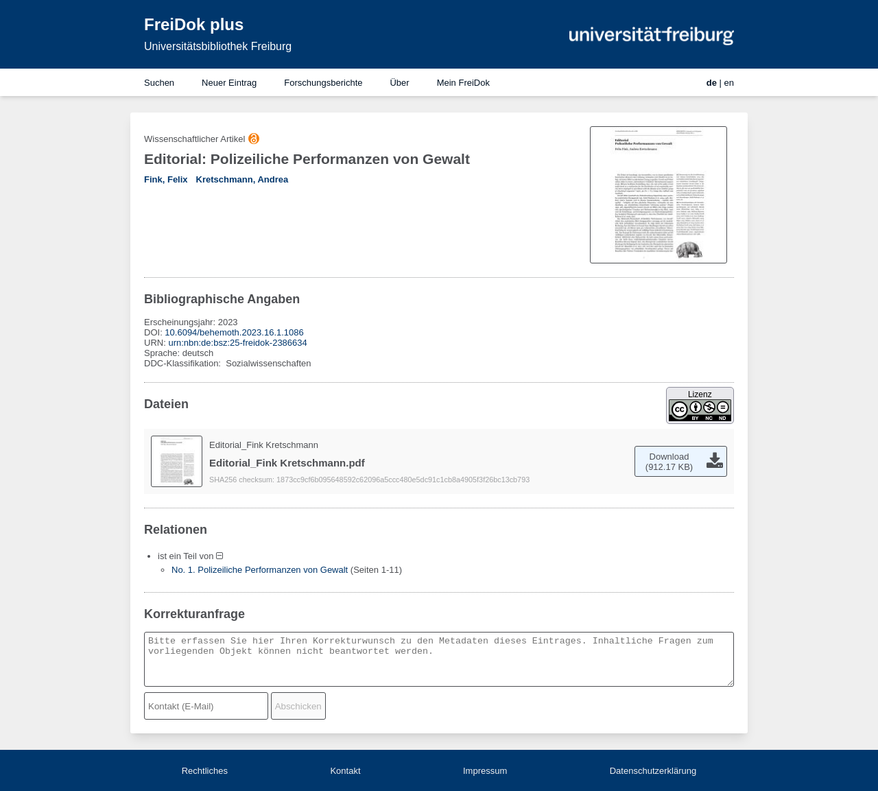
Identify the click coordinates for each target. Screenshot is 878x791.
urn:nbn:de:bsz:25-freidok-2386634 (237, 343)
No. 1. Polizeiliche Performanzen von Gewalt (259, 570)
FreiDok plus (194, 24)
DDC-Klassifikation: (184, 363)
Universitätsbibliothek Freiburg (218, 46)
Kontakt (345, 771)
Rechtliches (205, 771)
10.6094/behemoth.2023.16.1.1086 (234, 332)
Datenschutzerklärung (653, 771)
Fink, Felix (166, 179)
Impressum (485, 771)
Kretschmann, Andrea (242, 179)
